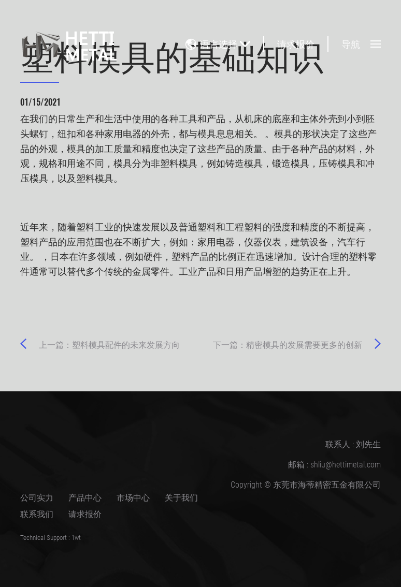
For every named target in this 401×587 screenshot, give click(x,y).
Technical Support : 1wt (50, 537)
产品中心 (85, 497)
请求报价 (295, 44)
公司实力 (36, 497)
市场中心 (133, 497)
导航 (361, 44)
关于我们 (181, 497)
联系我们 (36, 513)
